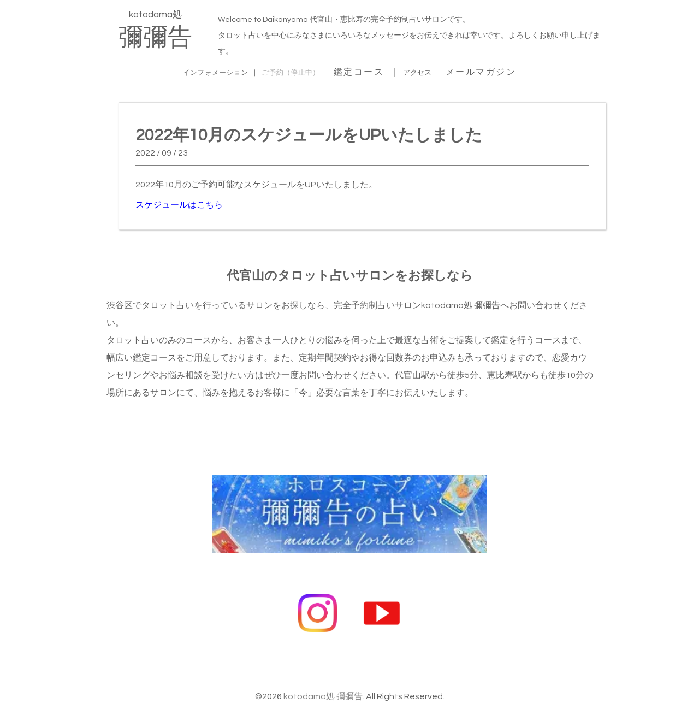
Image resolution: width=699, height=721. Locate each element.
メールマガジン (518, 70)
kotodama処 (155, 30)
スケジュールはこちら (179, 203)
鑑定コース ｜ (387, 70)
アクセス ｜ (452, 70)
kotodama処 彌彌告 (323, 675)
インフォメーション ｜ (198, 70)
